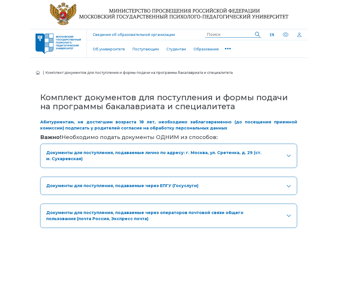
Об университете (109, 49)
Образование (206, 49)
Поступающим (146, 49)
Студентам (176, 49)
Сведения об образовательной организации (134, 34)
